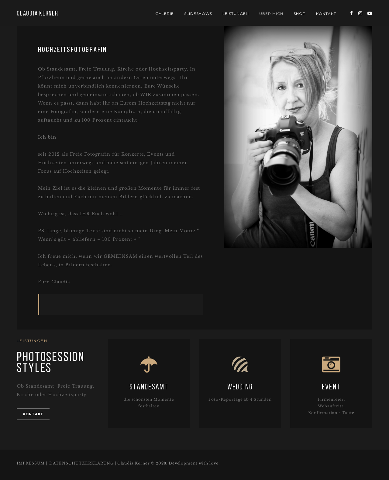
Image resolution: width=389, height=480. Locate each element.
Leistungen (235, 13)
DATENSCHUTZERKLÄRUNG (81, 463)
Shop (300, 13)
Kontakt (326, 13)
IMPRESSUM (31, 463)
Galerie (164, 13)
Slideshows (198, 13)
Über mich (271, 13)
